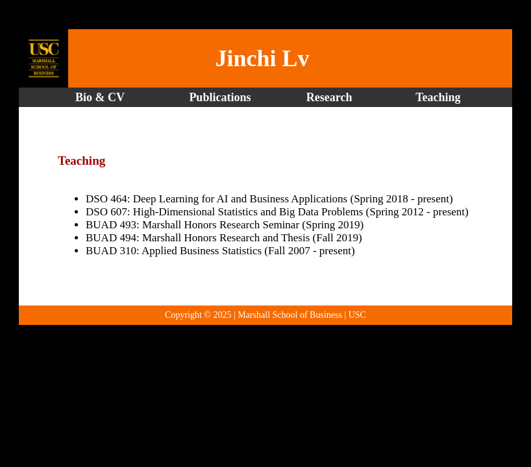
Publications (223, 97)
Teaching (437, 97)
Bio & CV (100, 97)
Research (329, 97)
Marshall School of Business (290, 315)
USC (357, 315)
